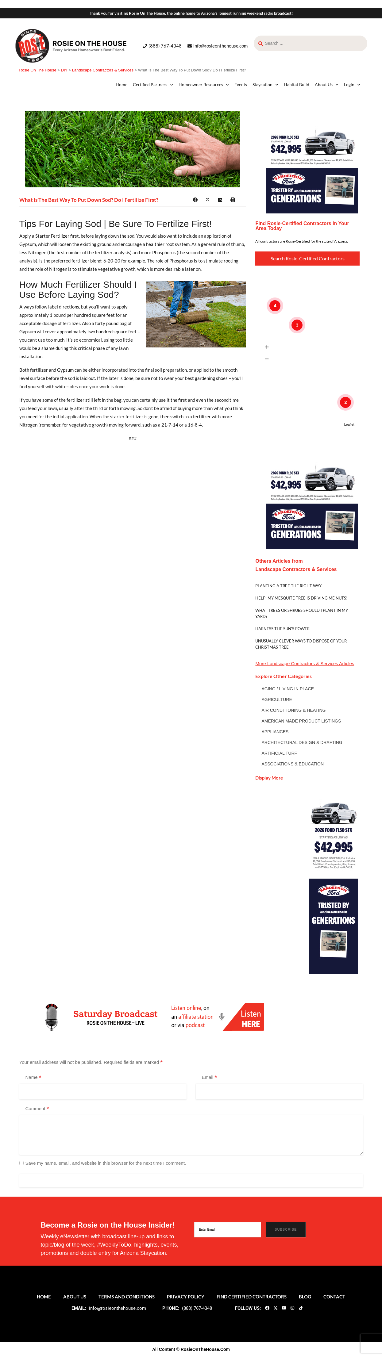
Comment (37, 1109)
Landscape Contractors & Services (302, 663)
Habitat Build (296, 84)
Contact (334, 1296)
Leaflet (349, 424)
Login (352, 84)
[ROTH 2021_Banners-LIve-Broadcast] (152, 1016)
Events (240, 84)
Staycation (265, 84)
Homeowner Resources (204, 84)
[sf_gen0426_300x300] (312, 167)
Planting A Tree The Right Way (288, 585)
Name (33, 1077)
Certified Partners (153, 84)
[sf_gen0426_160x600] (333, 881)
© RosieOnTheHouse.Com (203, 1349)
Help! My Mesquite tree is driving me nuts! (301, 598)
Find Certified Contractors (252, 1296)
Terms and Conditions (126, 1296)
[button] (195, 200)
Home (121, 84)
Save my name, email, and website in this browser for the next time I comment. (105, 1163)
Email (209, 1077)
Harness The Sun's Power (282, 628)
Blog (305, 1296)
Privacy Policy (185, 1296)
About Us (326, 84)
